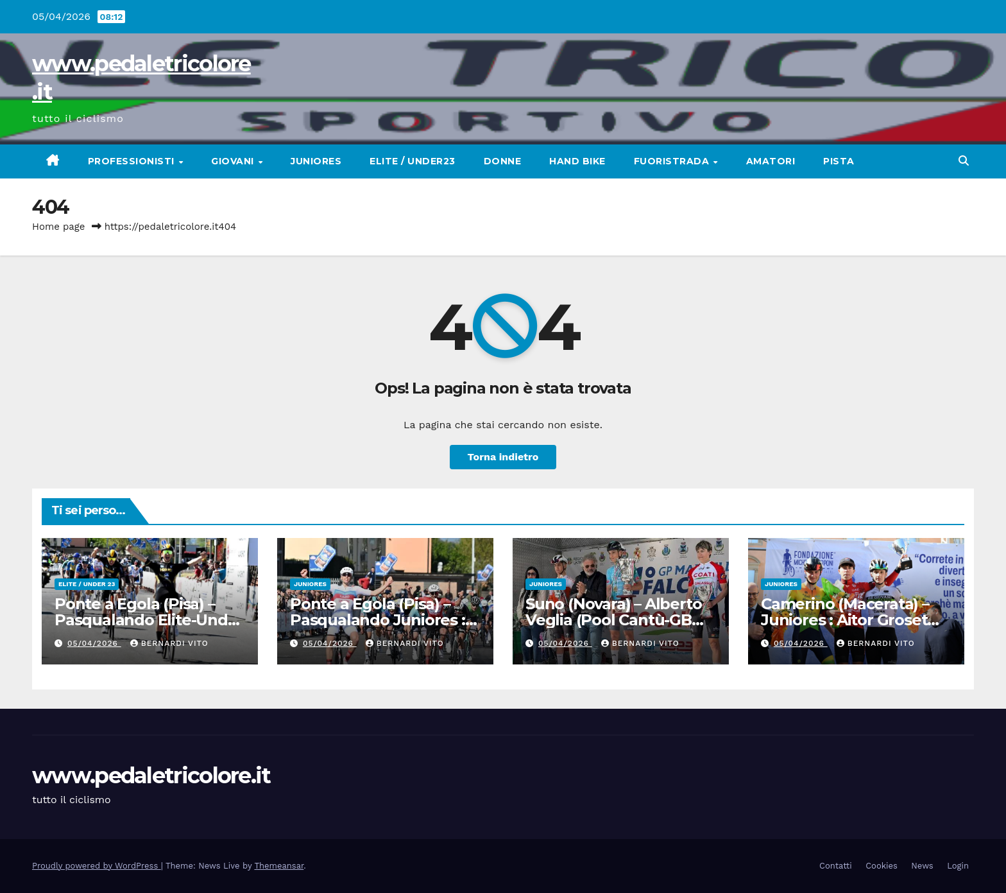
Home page (58, 226)
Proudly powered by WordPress (96, 866)
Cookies (881, 866)
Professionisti (133, 161)
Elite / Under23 (413, 161)
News (922, 866)
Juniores (316, 161)
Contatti (835, 866)
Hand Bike (577, 161)
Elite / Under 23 (86, 583)
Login (958, 866)
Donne (503, 161)
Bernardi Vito (169, 643)
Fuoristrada (673, 161)
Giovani (234, 161)
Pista (839, 161)
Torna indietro (503, 457)
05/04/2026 (94, 643)
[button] (964, 161)
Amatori (771, 161)
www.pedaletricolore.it (151, 775)
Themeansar (278, 866)
